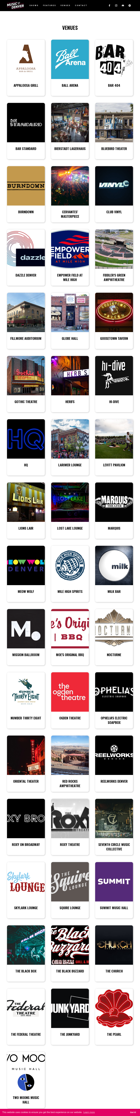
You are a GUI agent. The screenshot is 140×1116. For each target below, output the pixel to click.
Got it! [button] (133, 1112)
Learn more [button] (89, 1112)
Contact (81, 5)
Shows (34, 5)
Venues (65, 5)
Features (49, 5)
